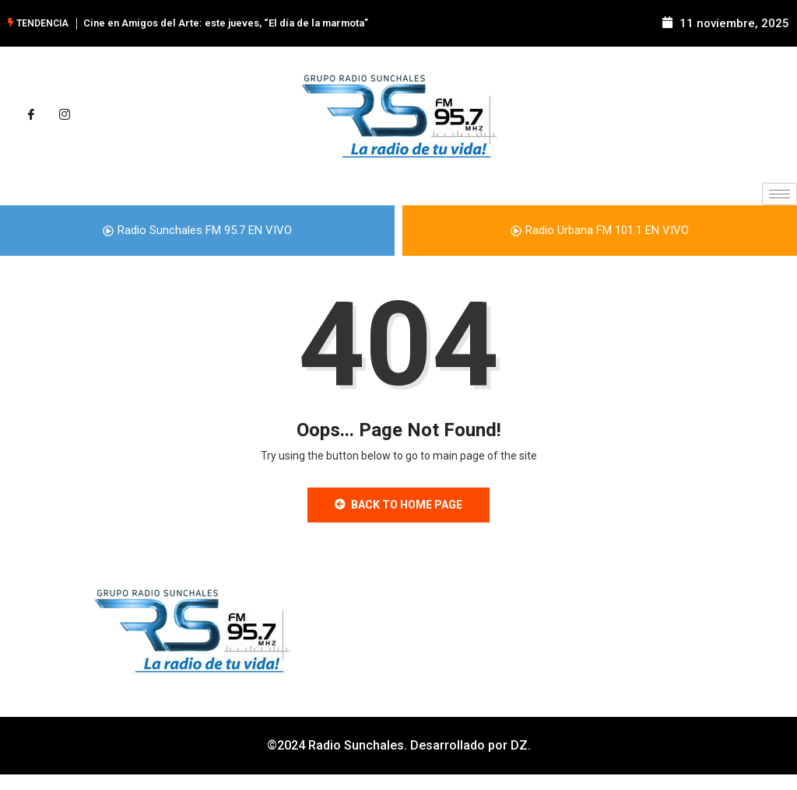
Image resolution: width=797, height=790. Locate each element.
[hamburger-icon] (779, 194)
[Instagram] (64, 115)
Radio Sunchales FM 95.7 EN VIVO (197, 230)
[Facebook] (31, 115)
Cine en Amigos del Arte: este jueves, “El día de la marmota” (225, 23)
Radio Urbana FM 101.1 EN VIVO (600, 230)
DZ (519, 745)
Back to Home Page (398, 504)
